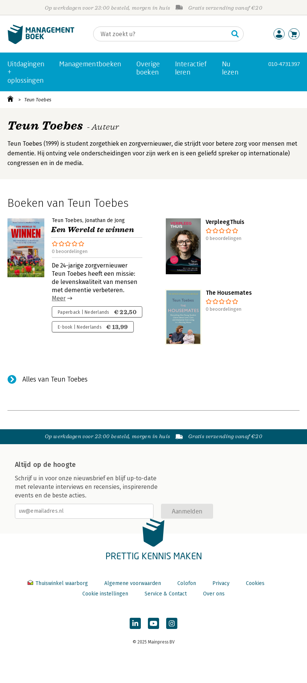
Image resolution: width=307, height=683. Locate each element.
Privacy (221, 583)
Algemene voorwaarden (132, 583)
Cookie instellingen (105, 594)
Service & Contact (166, 594)
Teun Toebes (37, 99)
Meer (59, 298)
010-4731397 (284, 64)
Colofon (186, 583)
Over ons (214, 594)
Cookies (255, 583)
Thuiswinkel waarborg (58, 583)
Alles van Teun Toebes (55, 379)
